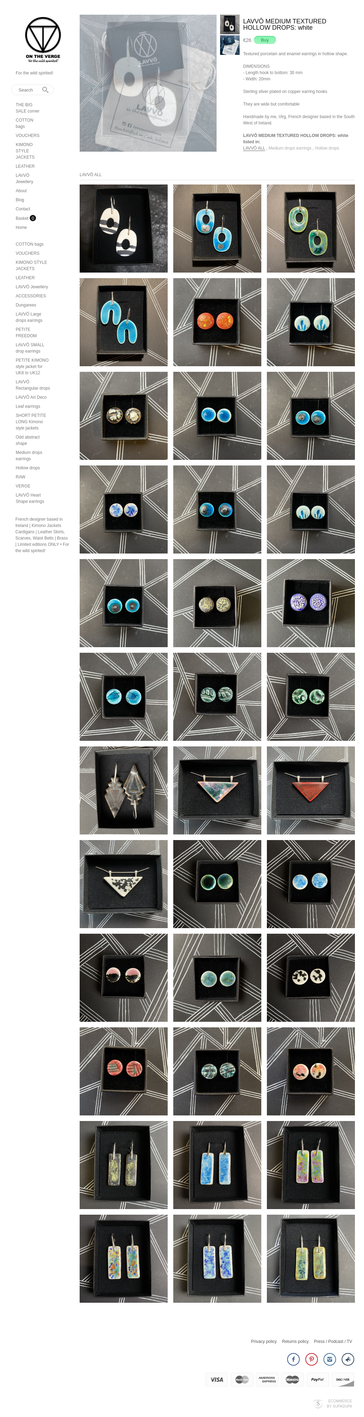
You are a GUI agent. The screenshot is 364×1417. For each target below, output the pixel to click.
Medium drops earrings (291, 148)
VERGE (23, 486)
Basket (23, 218)
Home (21, 227)
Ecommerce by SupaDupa (339, 1403)
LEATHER (25, 166)
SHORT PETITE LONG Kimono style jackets (31, 422)
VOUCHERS (27, 135)
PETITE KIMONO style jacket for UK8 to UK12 (32, 366)
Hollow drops (28, 467)
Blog (20, 199)
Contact (23, 209)
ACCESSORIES (31, 296)
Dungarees (26, 305)
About (21, 190)
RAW (21, 477)
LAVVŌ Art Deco (31, 397)
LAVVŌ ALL (254, 148)
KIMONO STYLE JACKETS (25, 151)
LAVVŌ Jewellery (32, 286)
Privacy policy (264, 1341)
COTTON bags (30, 244)
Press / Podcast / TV (333, 1341)
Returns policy (295, 1341)
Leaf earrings (28, 406)
